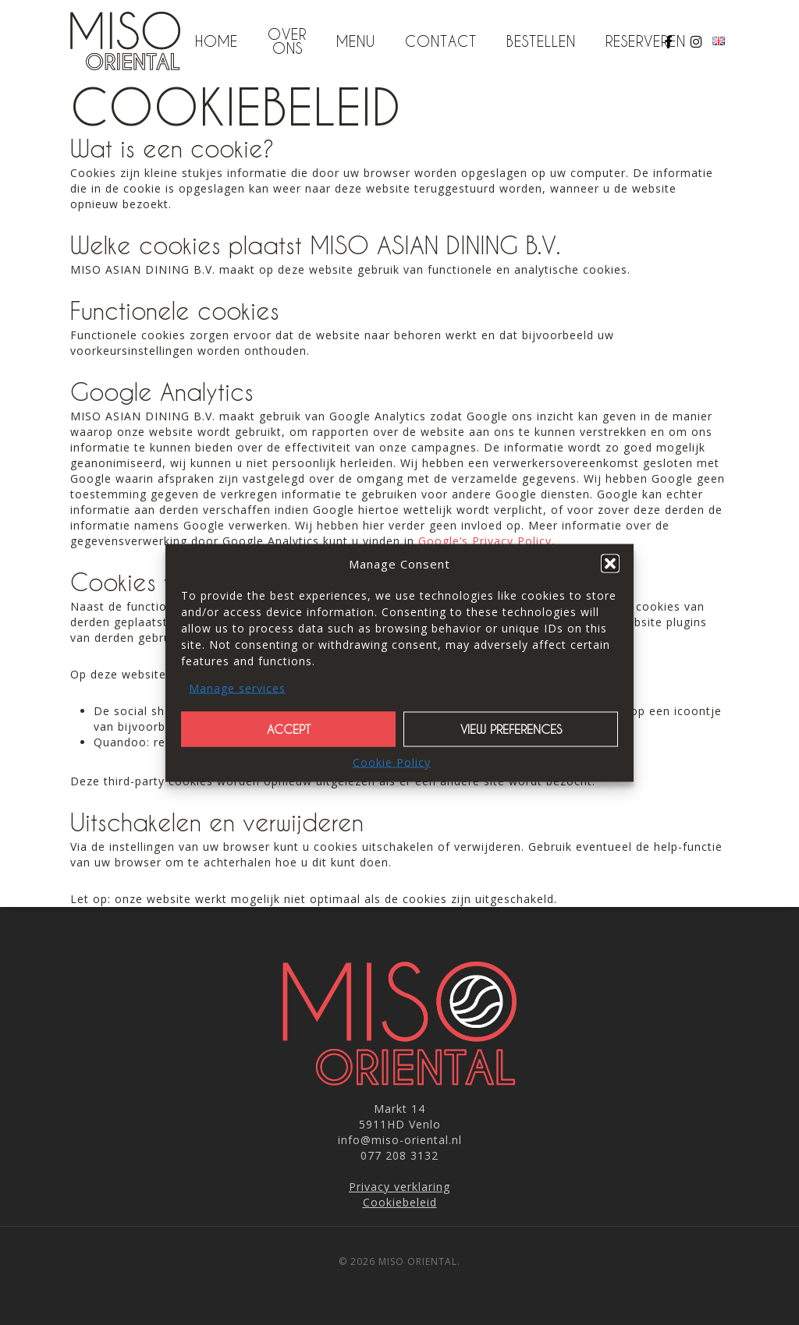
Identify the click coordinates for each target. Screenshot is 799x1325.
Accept (289, 729)
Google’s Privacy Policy (485, 540)
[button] (610, 563)
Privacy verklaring (399, 1186)
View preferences (511, 729)
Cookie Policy (392, 761)
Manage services (237, 687)
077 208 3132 (399, 1155)
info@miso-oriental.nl (400, 1139)
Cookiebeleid (400, 1202)
